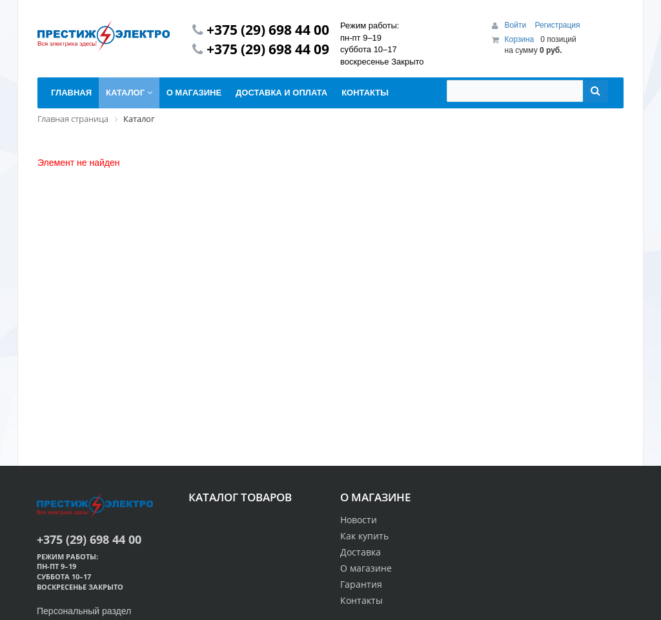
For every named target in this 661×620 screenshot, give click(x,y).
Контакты (361, 600)
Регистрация (557, 25)
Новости (358, 520)
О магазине (366, 568)
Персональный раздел (84, 611)
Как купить (364, 536)
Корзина (519, 39)
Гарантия (361, 584)
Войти (517, 25)
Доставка (360, 552)
